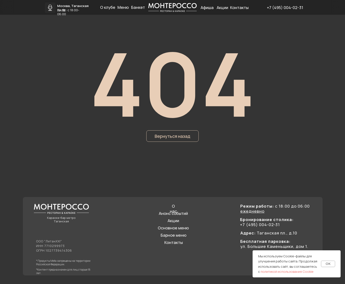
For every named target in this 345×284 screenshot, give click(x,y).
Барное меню (173, 235)
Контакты (173, 242)
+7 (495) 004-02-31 (285, 7)
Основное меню (173, 228)
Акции (173, 220)
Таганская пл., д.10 (268, 233)
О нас (173, 208)
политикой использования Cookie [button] (287, 271)
